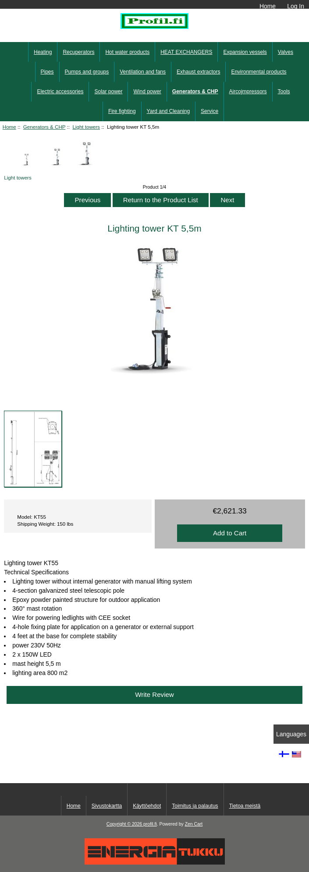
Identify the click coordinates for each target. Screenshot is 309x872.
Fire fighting (122, 111)
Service (209, 111)
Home (267, 6)
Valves (285, 52)
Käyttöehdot (147, 806)
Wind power (147, 91)
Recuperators (78, 52)
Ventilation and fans (143, 72)
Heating (43, 52)
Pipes (47, 72)
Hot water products (127, 52)
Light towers (86, 127)
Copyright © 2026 (125, 824)
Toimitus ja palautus (195, 806)
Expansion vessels (244, 52)
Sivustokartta (107, 806)
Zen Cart (194, 824)
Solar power (108, 91)
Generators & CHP (44, 127)
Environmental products (258, 72)
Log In (295, 6)
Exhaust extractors (198, 72)
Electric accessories (60, 91)
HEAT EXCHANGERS (186, 52)
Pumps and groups (87, 72)
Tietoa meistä (245, 806)
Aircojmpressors (248, 91)
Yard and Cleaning (168, 111)
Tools (284, 91)
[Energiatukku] (155, 862)
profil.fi (150, 824)
